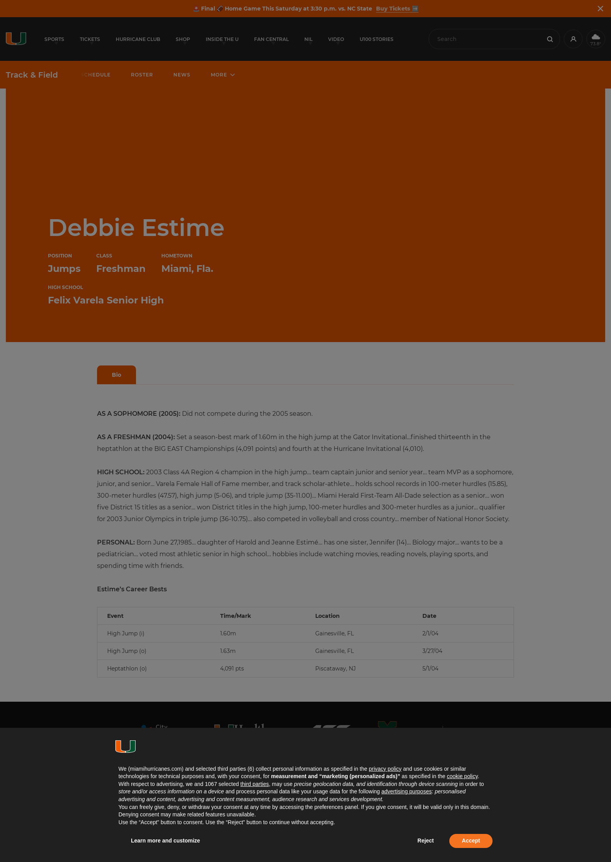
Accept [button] (471, 840)
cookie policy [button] (462, 776)
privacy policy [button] (385, 769)
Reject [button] (425, 840)
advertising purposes (406, 791)
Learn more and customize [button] (165, 840)
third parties (254, 784)
